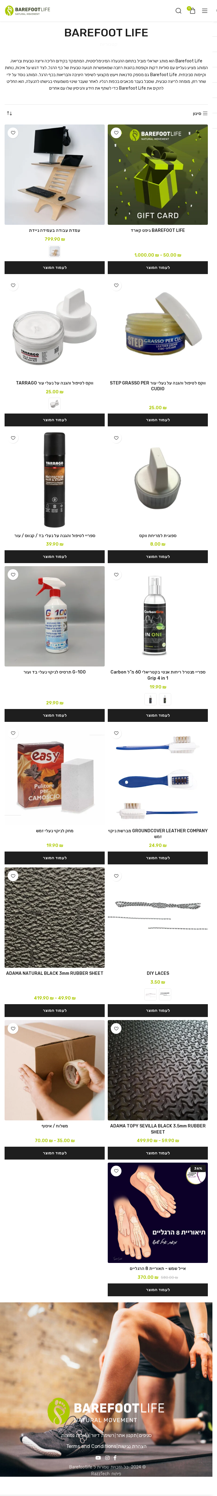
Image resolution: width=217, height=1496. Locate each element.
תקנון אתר (126, 1435)
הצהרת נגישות (132, 1446)
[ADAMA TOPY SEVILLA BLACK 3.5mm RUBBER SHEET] (158, 1070)
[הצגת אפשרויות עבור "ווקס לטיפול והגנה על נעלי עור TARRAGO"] (55, 420)
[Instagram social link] (107, 1458)
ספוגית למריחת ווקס (157, 535)
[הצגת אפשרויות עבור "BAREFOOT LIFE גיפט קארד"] (158, 267)
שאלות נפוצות (75, 1435)
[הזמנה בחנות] (9, 113)
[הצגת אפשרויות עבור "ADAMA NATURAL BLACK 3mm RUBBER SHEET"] (55, 1010)
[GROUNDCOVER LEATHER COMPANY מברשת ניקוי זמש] (158, 775)
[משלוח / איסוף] (55, 1070)
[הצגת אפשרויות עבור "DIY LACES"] (158, 1010)
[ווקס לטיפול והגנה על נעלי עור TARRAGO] (55, 327)
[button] (158, 420)
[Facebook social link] (115, 1458)
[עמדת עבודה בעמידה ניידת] (55, 174)
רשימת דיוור (102, 1435)
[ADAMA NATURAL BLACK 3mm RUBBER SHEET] (55, 917)
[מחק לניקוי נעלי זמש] (55, 775)
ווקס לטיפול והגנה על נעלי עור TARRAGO (54, 383)
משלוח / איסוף (54, 1126)
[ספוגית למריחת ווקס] (158, 479)
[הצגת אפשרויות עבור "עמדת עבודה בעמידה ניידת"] (55, 267)
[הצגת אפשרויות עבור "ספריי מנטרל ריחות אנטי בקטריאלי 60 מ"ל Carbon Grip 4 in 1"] (158, 715)
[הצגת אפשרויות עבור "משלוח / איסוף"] (55, 1153)
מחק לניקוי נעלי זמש (55, 830)
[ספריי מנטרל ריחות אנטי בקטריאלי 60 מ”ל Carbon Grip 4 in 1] (158, 616)
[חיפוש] (178, 11)
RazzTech (100, 1473)
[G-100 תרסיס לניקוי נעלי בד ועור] (55, 616)
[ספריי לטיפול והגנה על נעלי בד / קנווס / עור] (55, 479)
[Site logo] (27, 10)
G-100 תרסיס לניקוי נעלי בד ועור (55, 672)
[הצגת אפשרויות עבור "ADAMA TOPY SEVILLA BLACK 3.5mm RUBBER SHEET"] (158, 1153)
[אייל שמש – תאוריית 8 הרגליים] (158, 1213)
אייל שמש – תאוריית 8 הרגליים (158, 1268)
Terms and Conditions (91, 1446)
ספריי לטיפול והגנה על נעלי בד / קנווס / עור (54, 535)
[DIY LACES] (158, 917)
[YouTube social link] (98, 1458)
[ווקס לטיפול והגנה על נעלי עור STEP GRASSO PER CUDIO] (158, 327)
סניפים (145, 1435)
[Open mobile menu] (205, 11)
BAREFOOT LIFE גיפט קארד (158, 230)
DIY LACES (157, 973)
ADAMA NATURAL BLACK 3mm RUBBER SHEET (55, 973)
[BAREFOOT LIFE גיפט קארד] (158, 174)
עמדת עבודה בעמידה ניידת (54, 230)
